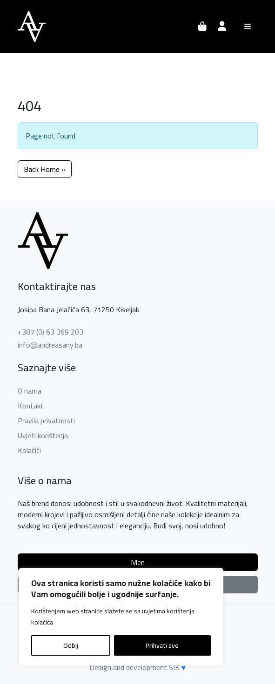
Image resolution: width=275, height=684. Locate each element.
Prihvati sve (162, 645)
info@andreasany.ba (50, 345)
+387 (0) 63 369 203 (50, 332)
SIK (174, 667)
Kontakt (31, 406)
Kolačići (29, 450)
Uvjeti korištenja (43, 435)
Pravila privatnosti (46, 421)
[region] (121, 616)
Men (138, 562)
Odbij (70, 645)
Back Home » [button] (45, 169)
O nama (29, 391)
